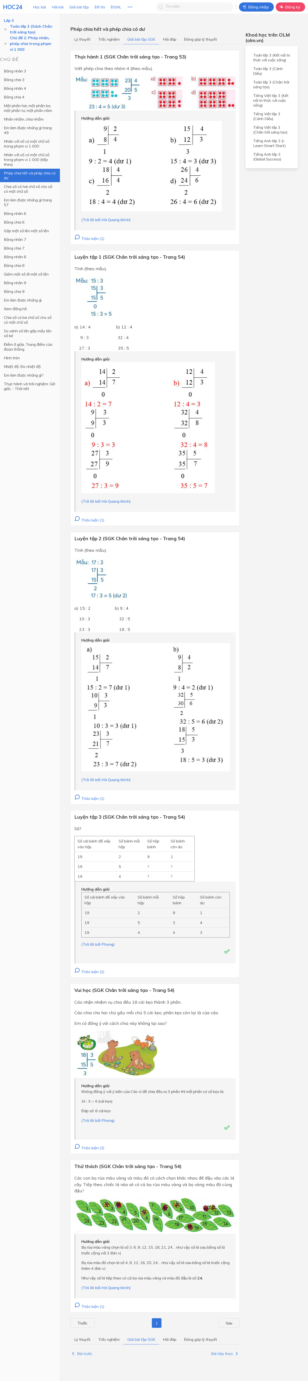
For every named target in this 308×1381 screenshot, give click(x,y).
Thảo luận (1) (89, 238)
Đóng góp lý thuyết (200, 39)
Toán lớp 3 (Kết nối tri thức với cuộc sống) (271, 57)
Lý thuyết (82, 39)
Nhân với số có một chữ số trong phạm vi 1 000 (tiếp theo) (26, 159)
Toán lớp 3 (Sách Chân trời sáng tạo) (31, 29)
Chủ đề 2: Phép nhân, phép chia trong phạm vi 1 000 (30, 43)
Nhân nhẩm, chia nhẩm (24, 119)
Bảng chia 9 (14, 291)
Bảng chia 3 (14, 79)
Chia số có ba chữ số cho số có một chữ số (27, 320)
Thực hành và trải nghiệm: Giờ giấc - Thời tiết (29, 386)
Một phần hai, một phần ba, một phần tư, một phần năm (28, 108)
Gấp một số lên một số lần (26, 230)
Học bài (39, 7)
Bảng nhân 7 (15, 239)
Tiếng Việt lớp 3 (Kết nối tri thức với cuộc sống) (271, 100)
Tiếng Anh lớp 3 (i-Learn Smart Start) (269, 143)
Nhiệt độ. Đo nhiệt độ (22, 366)
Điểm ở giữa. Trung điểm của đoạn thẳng (28, 347)
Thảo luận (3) (89, 1147)
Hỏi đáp (169, 39)
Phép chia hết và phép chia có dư (30, 175)
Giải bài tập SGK (141, 39)
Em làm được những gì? (24, 375)
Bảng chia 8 (14, 265)
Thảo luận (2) (89, 971)
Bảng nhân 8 (15, 256)
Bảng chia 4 (14, 97)
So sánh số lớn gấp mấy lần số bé (27, 333)
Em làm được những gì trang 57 (28, 202)
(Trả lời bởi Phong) (98, 944)
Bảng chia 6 (14, 222)
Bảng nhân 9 (15, 282)
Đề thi (100, 7)
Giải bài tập (79, 7)
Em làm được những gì (23, 300)
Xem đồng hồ (15, 308)
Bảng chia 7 (14, 248)
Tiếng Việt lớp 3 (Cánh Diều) (266, 116)
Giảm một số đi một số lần (26, 274)
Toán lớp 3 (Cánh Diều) (268, 71)
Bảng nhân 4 (15, 88)
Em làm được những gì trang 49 (28, 130)
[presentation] (89, 1101)
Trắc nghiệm (109, 39)
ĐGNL (116, 7)
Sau (233, 1323)
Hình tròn (12, 357)
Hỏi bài (58, 7)
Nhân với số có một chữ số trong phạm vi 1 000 (26, 143)
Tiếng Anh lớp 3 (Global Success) (267, 156)
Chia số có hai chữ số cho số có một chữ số (28, 189)
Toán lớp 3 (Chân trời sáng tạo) (271, 84)
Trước (78, 1323)
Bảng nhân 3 (15, 71)
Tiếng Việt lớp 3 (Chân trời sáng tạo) (270, 130)
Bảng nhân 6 (15, 213)
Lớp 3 (9, 20)
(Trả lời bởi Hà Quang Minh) (106, 219)
